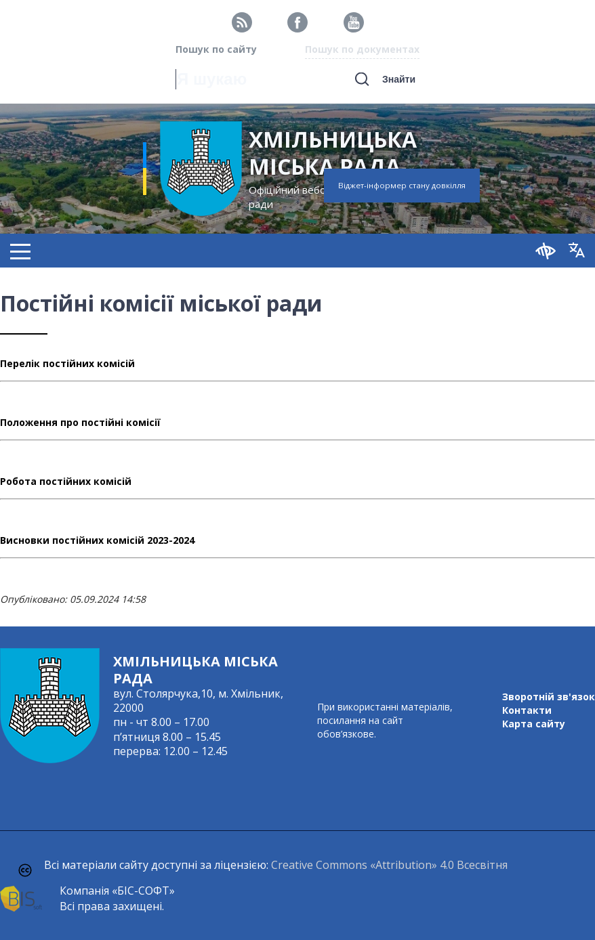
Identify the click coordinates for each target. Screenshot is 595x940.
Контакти (527, 710)
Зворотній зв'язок (548, 696)
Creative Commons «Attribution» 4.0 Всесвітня (389, 864)
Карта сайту (533, 723)
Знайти (398, 79)
